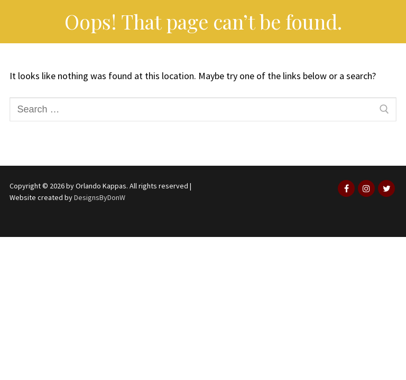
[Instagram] (366, 188)
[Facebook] (346, 188)
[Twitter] (386, 188)
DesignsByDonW (99, 197)
